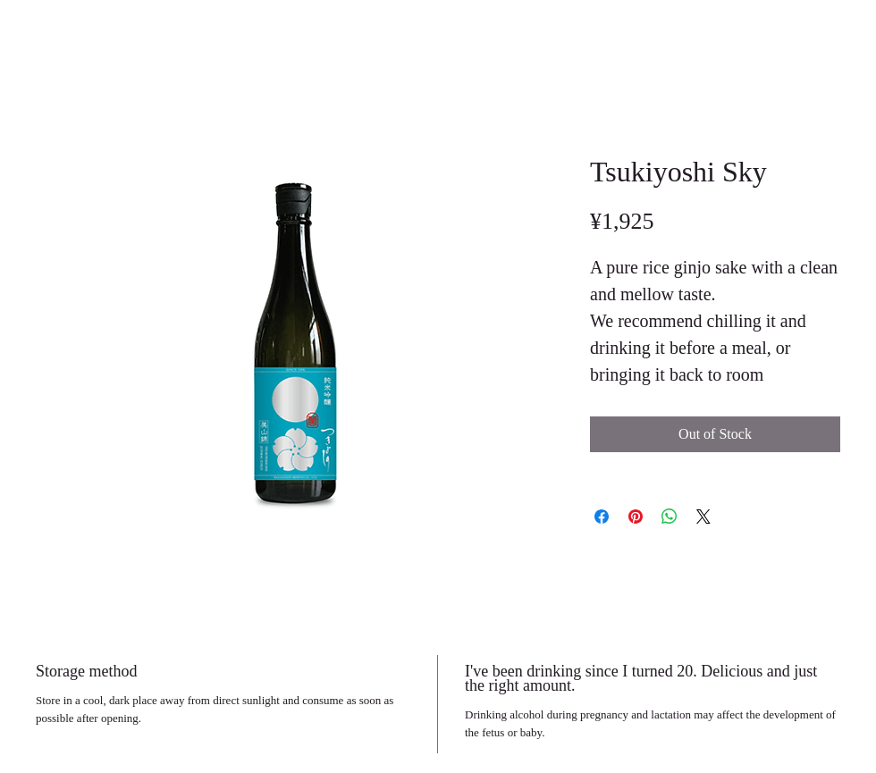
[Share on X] (703, 516)
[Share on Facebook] (601, 516)
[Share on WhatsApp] (669, 516)
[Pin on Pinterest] (635, 516)
